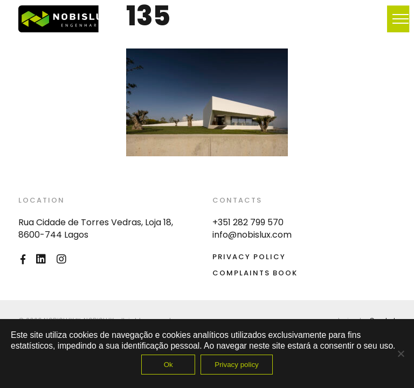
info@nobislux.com (252, 234)
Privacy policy (236, 365)
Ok (168, 365)
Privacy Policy (249, 257)
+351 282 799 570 (248, 222)
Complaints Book (255, 273)
